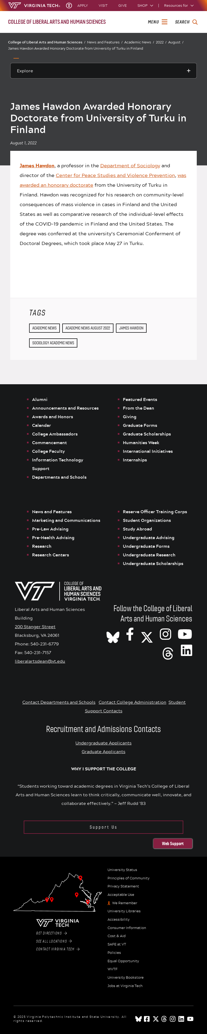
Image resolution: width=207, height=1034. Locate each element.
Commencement (49, 442)
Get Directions (51, 933)
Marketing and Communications (66, 520)
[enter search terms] (186, 22)
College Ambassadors (55, 433)
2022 (161, 42)
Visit (103, 5)
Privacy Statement (123, 886)
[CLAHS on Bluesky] (112, 634)
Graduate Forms (140, 425)
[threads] (164, 1019)
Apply (82, 5)
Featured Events (140, 399)
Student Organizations (147, 520)
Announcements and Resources (65, 407)
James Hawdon (131, 328)
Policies (114, 952)
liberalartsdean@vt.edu (40, 661)
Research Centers (50, 554)
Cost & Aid (117, 936)
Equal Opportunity (123, 961)
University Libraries (124, 911)
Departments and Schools (59, 477)
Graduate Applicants (103, 751)
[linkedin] (181, 1019)
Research (42, 546)
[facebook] (147, 1019)
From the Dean (138, 407)
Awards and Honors (52, 416)
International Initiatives (148, 451)
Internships (135, 459)
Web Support (173, 843)
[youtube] (190, 1019)
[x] (156, 1019)
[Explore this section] (103, 71)
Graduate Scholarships (147, 433)
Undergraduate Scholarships (153, 563)
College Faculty (48, 451)
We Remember (124, 903)
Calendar (41, 425)
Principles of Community (129, 878)
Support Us (104, 827)
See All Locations (54, 941)
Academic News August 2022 (87, 328)
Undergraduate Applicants (103, 742)
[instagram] (173, 1019)
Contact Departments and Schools (58, 702)
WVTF (113, 969)
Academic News (139, 42)
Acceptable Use (121, 894)
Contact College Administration (132, 702)
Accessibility (119, 919)
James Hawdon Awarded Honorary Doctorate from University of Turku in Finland (75, 48)
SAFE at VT (117, 944)
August (176, 42)
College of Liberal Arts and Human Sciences (46, 42)
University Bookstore (126, 977)
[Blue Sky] (138, 1019)
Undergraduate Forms (146, 546)
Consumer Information (127, 928)
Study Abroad (137, 528)
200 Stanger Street (35, 626)
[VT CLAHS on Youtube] (185, 634)
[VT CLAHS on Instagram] (165, 634)
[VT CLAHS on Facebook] (130, 634)
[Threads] (167, 650)
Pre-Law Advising (50, 528)
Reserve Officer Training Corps (155, 511)
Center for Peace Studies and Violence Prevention (115, 175)
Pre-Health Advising (53, 537)
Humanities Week (141, 442)
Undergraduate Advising (148, 537)
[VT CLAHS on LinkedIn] (186, 650)
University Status (122, 870)
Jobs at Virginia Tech (125, 986)
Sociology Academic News (53, 342)
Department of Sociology (130, 165)
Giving (129, 416)
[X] (146, 634)
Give (122, 5)
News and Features (105, 42)
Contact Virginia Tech (58, 949)
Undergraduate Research (149, 554)
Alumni (39, 399)
